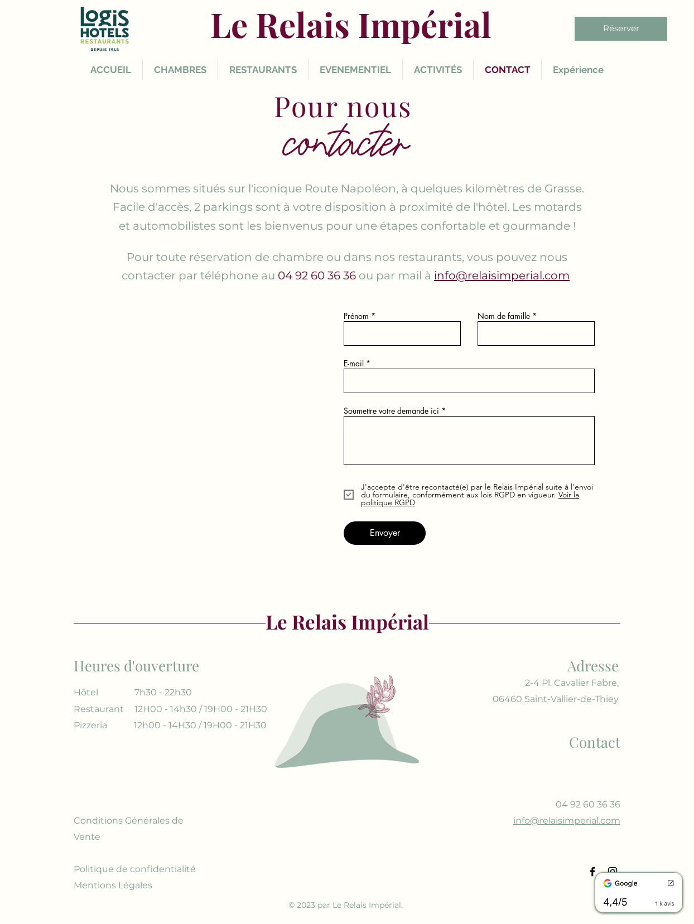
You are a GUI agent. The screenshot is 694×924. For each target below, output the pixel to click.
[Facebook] (592, 871)
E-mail (354, 363)
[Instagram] (612, 871)
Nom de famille (504, 316)
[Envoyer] (385, 533)
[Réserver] (621, 29)
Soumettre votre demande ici (391, 411)
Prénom (356, 316)
